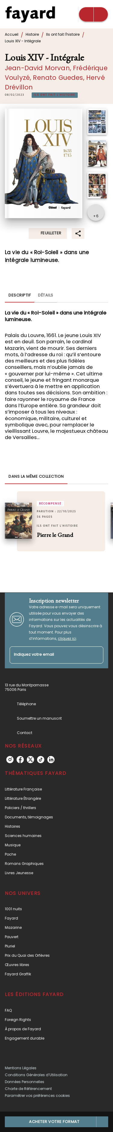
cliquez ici (67, 638)
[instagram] (10, 759)
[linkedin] (51, 759)
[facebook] (20, 759)
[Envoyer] (96, 655)
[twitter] (30, 759)
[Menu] (93, 14)
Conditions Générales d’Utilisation (36, 1074)
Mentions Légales (20, 1067)
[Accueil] (30, 14)
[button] (55, 95)
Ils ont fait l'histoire (63, 34)
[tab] (19, 295)
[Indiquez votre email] (49, 655)
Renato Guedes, (59, 77)
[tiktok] (41, 759)
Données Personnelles (24, 1081)
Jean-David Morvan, (39, 68)
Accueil (11, 34)
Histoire (32, 34)
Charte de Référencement (28, 1088)
